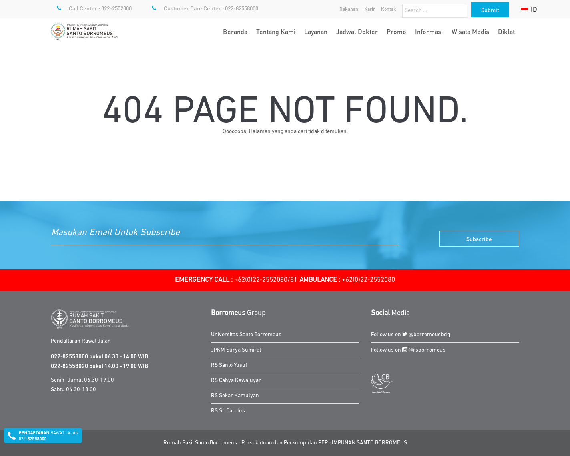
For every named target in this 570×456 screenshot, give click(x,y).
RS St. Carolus (228, 411)
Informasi (429, 31)
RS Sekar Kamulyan (235, 396)
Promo (396, 31)
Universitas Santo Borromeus (246, 335)
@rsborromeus (424, 350)
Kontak (388, 9)
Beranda (235, 31)
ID (529, 9)
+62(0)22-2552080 (347, 280)
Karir (369, 9)
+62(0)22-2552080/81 (236, 280)
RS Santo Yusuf (229, 365)
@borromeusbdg (426, 335)
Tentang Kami (275, 31)
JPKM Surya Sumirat (236, 350)
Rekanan (348, 9)
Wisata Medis (470, 31)
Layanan (315, 31)
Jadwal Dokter (357, 31)
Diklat (506, 31)
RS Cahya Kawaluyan (236, 381)
